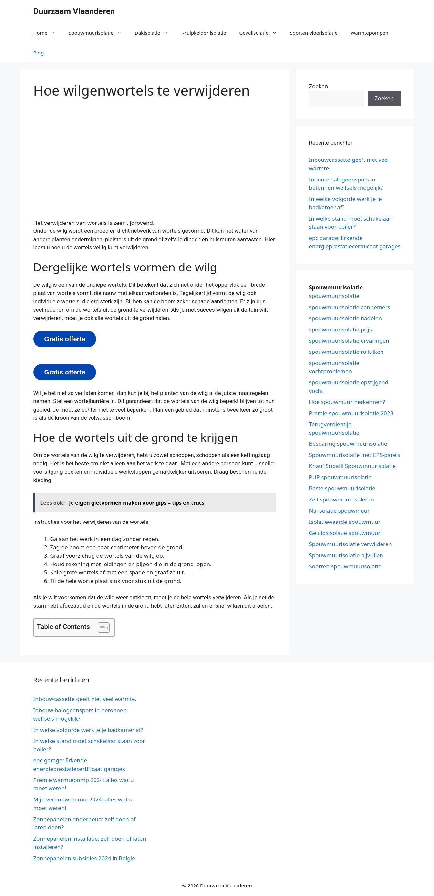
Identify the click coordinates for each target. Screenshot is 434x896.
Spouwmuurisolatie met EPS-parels (355, 455)
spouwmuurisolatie (334, 296)
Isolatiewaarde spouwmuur (345, 521)
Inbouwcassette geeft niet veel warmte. (85, 699)
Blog (38, 52)
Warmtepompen (369, 33)
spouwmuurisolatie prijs (340, 329)
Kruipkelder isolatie (203, 33)
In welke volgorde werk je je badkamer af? (88, 730)
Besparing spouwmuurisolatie (348, 443)
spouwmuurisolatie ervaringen (349, 340)
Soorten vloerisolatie (314, 33)
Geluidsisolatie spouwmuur (345, 533)
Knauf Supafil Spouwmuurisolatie (352, 466)
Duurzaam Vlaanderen (74, 11)
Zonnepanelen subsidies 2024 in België (84, 858)
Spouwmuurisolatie (98, 33)
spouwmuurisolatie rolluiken (346, 351)
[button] (100, 627)
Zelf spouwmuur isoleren (341, 499)
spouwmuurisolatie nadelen (345, 318)
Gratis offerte (65, 339)
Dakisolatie (155, 33)
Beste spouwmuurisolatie (342, 488)
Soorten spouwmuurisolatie (345, 566)
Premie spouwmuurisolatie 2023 (351, 413)
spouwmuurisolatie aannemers (349, 307)
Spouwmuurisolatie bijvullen (346, 555)
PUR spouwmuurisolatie (340, 477)
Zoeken (318, 86)
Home (47, 33)
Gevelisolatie (261, 33)
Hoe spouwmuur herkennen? (347, 402)
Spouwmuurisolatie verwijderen (350, 544)
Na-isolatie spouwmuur (339, 510)
